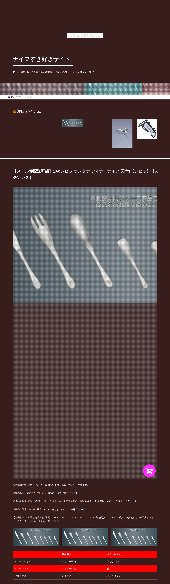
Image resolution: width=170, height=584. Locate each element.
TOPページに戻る (20, 96)
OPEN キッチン (113, 575)
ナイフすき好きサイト (41, 58)
